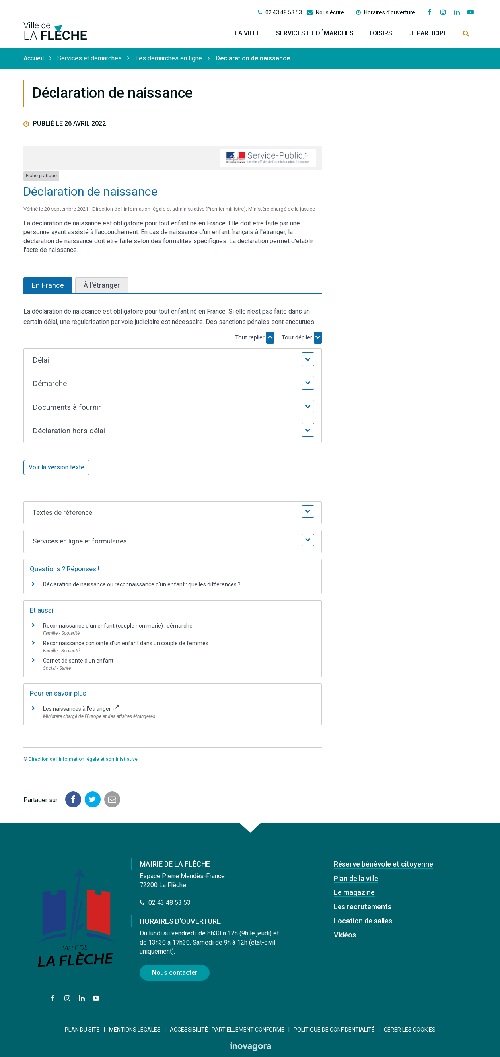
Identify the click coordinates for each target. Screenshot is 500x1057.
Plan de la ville (356, 878)
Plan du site (82, 1029)
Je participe (427, 33)
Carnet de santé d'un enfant (78, 660)
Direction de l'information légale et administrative (83, 759)
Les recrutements (362, 906)
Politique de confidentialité (334, 1029)
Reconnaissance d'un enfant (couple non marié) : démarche (118, 626)
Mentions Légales (135, 1029)
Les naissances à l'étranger (81, 709)
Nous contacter (174, 972)
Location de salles (363, 921)
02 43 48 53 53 (165, 902)
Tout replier (254, 337)
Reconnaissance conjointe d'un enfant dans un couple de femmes (125, 643)
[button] (172, 360)
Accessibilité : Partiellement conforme (227, 1029)
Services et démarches (315, 33)
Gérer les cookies (410, 1029)
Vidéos (345, 935)
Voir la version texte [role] (56, 467)
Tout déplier (302, 337)
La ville (247, 33)
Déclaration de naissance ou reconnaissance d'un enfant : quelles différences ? (142, 584)
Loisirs (381, 33)
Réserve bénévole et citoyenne (383, 864)
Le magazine (354, 892)
